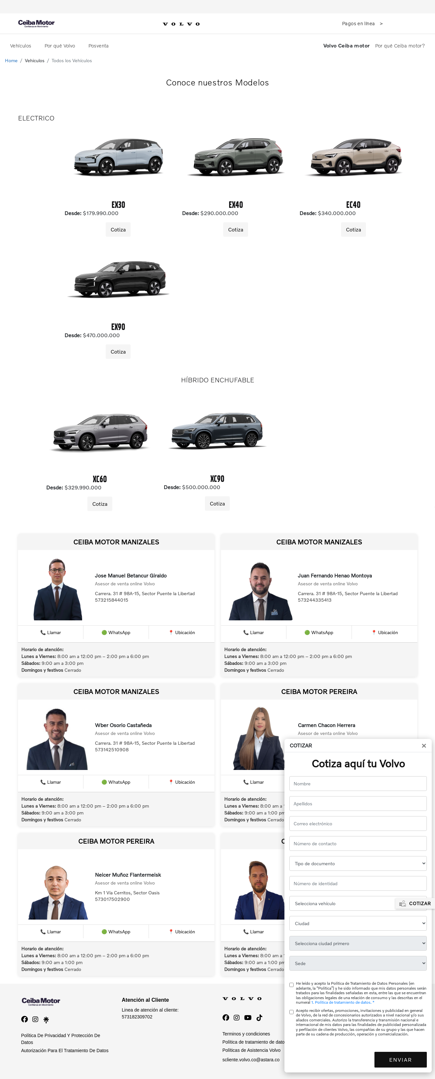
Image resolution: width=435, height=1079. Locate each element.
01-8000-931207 (340, 1033)
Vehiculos (35, 60)
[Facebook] (226, 1017)
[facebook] (24, 1019)
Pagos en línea (359, 23)
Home (11, 60)
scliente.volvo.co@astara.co (251, 1059)
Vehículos (21, 45)
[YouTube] (248, 1017)
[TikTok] (260, 1017)
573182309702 (137, 1016)
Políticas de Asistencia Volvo (252, 1050)
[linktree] (46, 1019)
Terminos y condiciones (246, 1033)
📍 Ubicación (181, 632)
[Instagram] (237, 1017)
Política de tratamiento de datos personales (267, 1042)
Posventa (99, 45)
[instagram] (35, 1019)
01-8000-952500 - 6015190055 (354, 1016)
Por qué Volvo (61, 45)
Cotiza (118, 229)
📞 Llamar (50, 632)
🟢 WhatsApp (115, 632)
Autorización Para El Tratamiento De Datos (65, 1050)
